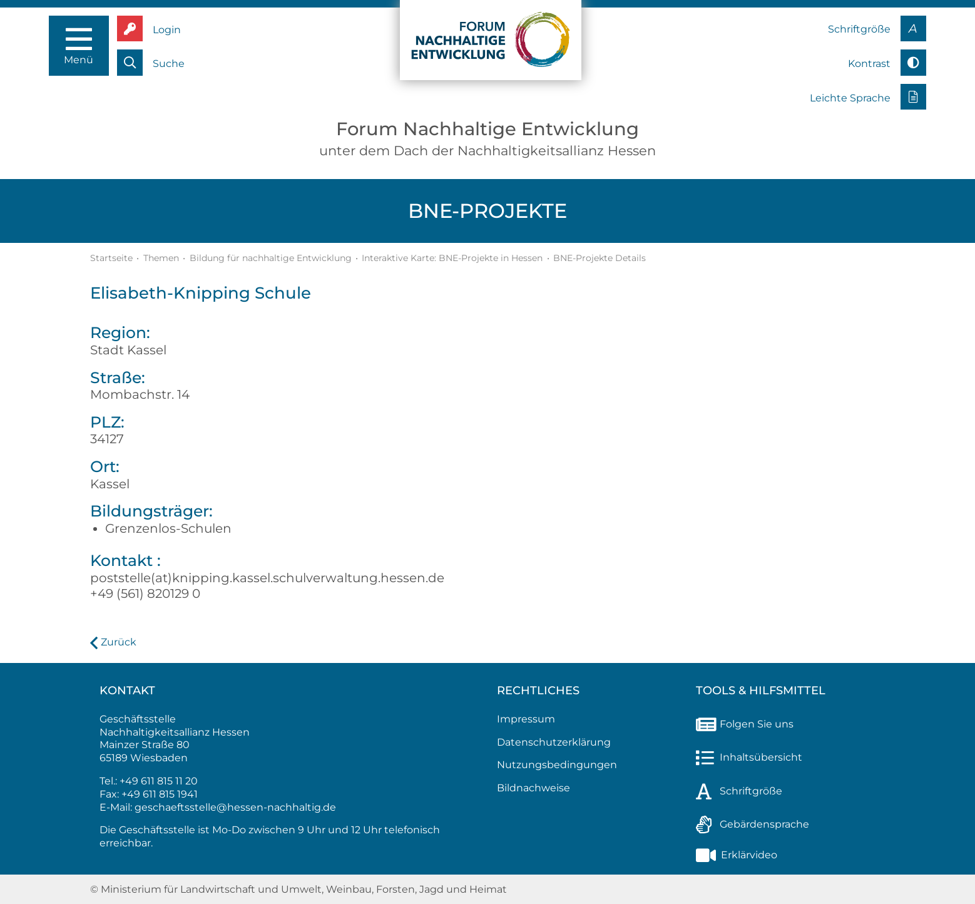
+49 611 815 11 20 (159, 781)
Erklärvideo (736, 855)
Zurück (118, 642)
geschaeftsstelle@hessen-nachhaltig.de (235, 807)
